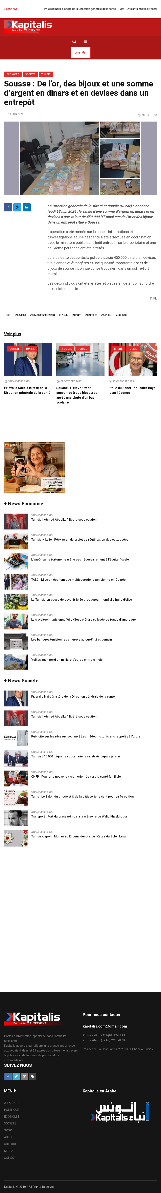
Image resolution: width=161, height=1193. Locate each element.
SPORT (118, 349)
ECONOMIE (13, 74)
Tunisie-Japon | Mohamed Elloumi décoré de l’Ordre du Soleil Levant (80, 837)
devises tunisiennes (43, 315)
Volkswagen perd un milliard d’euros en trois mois (66, 660)
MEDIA (8, 1151)
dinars (77, 315)
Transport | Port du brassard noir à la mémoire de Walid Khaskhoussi (79, 817)
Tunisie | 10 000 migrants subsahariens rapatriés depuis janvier (75, 757)
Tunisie (45, 74)
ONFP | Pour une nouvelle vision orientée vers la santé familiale (76, 777)
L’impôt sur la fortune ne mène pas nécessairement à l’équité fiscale (80, 560)
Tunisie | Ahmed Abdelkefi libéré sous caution (64, 520)
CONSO (9, 1158)
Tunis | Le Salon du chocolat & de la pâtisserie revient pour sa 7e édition (82, 797)
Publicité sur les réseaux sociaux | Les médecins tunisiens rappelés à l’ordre (85, 737)
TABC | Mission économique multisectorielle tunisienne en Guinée (78, 580)
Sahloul (107, 315)
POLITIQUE (11, 1110)
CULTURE (10, 1144)
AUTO (8, 1137)
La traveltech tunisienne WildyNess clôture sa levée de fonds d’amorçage (83, 620)
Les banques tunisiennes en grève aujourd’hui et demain (71, 640)
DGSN (64, 315)
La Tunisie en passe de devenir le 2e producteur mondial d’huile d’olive (81, 600)
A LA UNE (10, 1103)
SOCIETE (30, 74)
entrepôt (92, 315)
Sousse (121, 315)
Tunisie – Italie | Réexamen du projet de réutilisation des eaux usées (79, 540)
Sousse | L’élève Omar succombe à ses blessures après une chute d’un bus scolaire (76, 395)
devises (21, 315)
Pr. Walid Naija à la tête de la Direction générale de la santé (89, 9)
